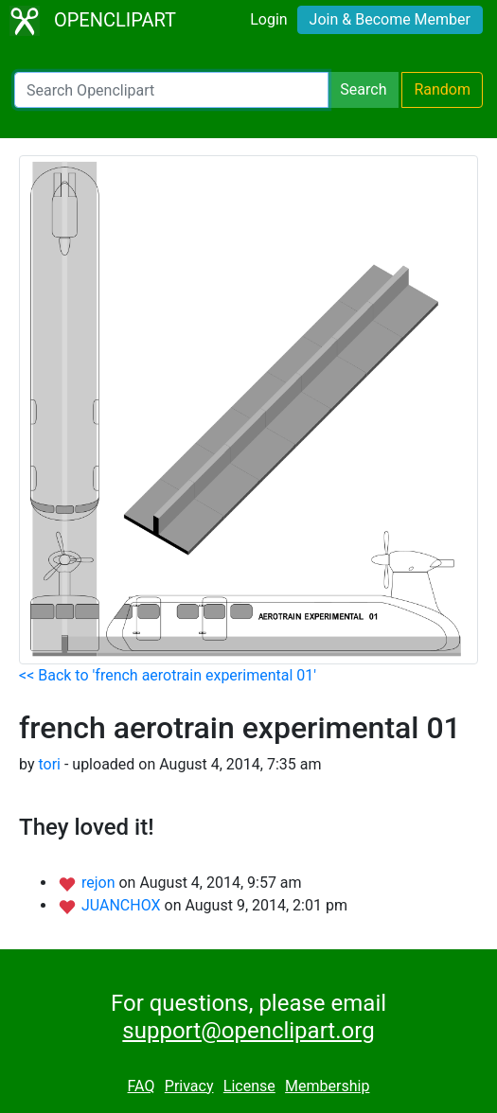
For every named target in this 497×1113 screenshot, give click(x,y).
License (249, 1086)
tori (49, 764)
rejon (100, 883)
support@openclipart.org (248, 1030)
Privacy (189, 1086)
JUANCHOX (123, 905)
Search (363, 89)
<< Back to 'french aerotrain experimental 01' (167, 675)
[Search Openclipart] (171, 90)
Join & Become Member (390, 19)
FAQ (141, 1086)
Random (442, 89)
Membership (327, 1086)
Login (268, 19)
